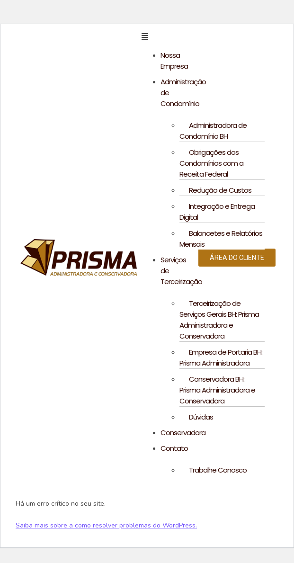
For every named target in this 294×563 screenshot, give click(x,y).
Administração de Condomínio (183, 92)
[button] (163, 37)
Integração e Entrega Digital (217, 211)
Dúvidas (201, 417)
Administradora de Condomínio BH (213, 130)
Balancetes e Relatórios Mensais (220, 238)
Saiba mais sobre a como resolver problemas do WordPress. (106, 525)
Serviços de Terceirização (181, 270)
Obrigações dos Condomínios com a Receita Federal (211, 163)
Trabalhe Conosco (218, 470)
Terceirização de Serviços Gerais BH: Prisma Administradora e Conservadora (219, 319)
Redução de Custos (220, 190)
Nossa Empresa (174, 60)
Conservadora (182, 433)
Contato (174, 448)
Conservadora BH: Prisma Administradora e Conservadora (217, 390)
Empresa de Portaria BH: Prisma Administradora (220, 357)
